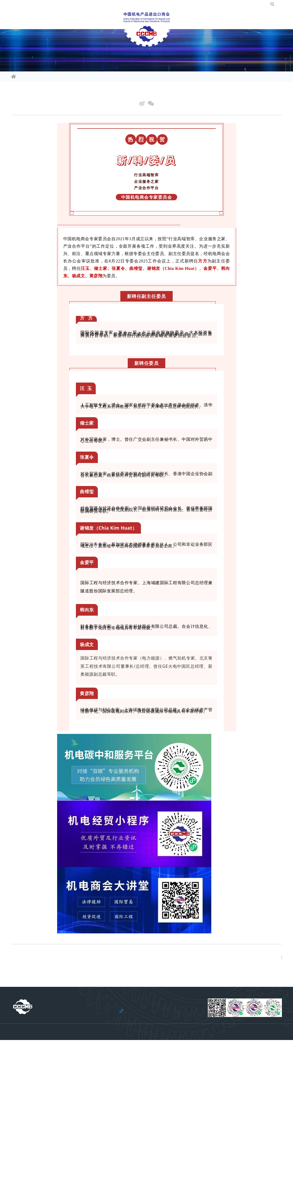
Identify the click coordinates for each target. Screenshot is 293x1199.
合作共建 (185, 19)
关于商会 (243, 19)
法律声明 (116, 1181)
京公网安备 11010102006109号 (203, 1189)
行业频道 (49, 19)
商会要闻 (57, 77)
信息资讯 (20, 19)
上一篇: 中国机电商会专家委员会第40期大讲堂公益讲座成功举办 (64, 1064)
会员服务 (107, 19)
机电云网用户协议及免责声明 (182, 1181)
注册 (255, 5)
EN (276, 5)
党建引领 (272, 19)
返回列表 (266, 1068)
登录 (242, 5)
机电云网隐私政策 (142, 1181)
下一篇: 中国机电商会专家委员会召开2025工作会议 (53, 1073)
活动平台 (78, 19)
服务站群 (214, 19)
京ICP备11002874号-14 (161, 1189)
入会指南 (225, 5)
